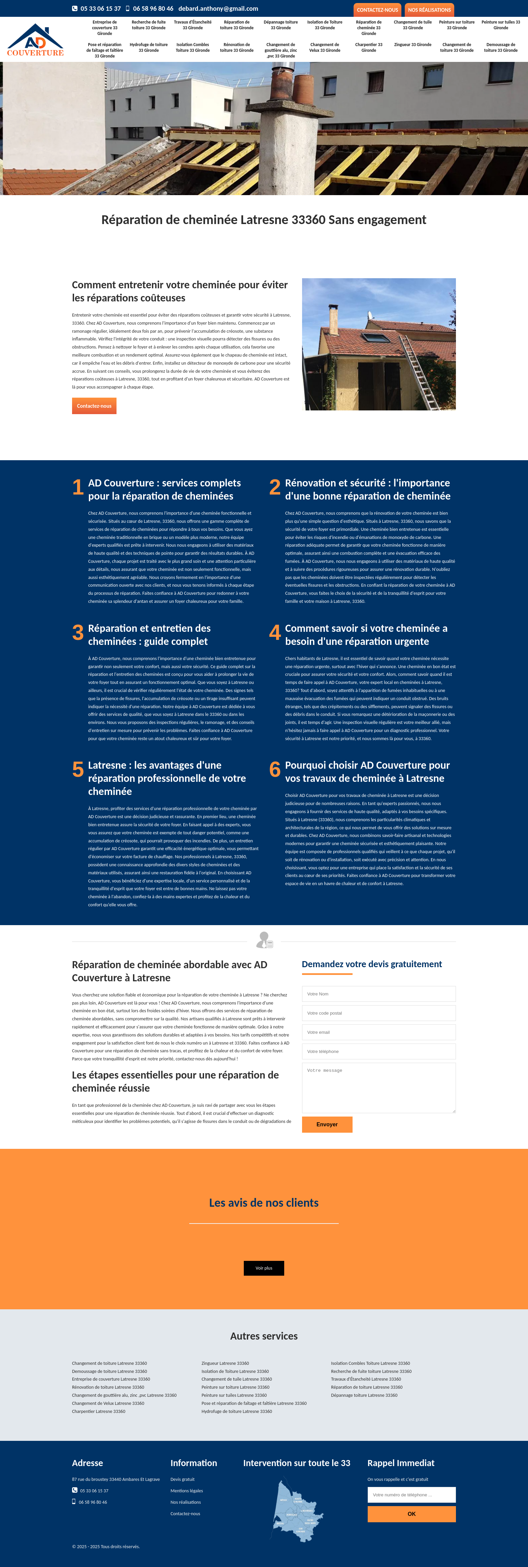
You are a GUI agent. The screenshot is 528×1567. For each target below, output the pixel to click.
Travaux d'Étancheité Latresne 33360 (366, 1379)
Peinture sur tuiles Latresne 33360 (234, 1395)
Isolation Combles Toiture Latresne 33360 (370, 1363)
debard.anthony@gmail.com (218, 8)
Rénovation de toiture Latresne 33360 (108, 1387)
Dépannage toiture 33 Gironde (281, 25)
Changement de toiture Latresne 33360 (109, 1363)
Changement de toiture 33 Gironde (457, 47)
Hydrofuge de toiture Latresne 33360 (237, 1411)
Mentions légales (187, 1491)
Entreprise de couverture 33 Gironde (104, 28)
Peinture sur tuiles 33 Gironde (501, 25)
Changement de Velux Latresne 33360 (108, 1403)
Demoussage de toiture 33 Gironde (501, 47)
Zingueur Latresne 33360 (225, 1363)
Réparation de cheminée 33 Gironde (369, 28)
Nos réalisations (429, 10)
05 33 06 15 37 (101, 8)
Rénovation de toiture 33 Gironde (237, 47)
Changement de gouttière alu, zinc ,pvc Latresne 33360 (124, 1395)
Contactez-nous (377, 10)
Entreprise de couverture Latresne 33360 (111, 1379)
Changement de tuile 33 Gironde (413, 25)
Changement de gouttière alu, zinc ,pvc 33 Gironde (281, 50)
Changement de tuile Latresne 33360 (237, 1379)
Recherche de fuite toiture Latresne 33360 (371, 1371)
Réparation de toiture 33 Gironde (237, 25)
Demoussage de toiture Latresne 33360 (109, 1371)
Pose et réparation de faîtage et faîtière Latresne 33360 (254, 1403)
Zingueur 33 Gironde (412, 44)
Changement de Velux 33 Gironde (324, 47)
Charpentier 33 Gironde (368, 47)
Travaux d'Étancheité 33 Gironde (193, 25)
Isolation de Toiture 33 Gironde (324, 25)
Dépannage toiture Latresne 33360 (364, 1395)
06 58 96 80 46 (153, 8)
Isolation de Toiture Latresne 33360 (235, 1371)
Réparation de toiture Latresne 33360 (366, 1387)
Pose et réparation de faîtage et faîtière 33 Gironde (105, 50)
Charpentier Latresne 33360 (98, 1411)
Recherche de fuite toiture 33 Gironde (149, 25)
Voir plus (264, 1268)
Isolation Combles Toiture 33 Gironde (192, 47)
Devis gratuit (183, 1479)
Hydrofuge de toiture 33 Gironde (149, 47)
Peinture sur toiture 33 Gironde (457, 25)
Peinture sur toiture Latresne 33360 (235, 1387)
